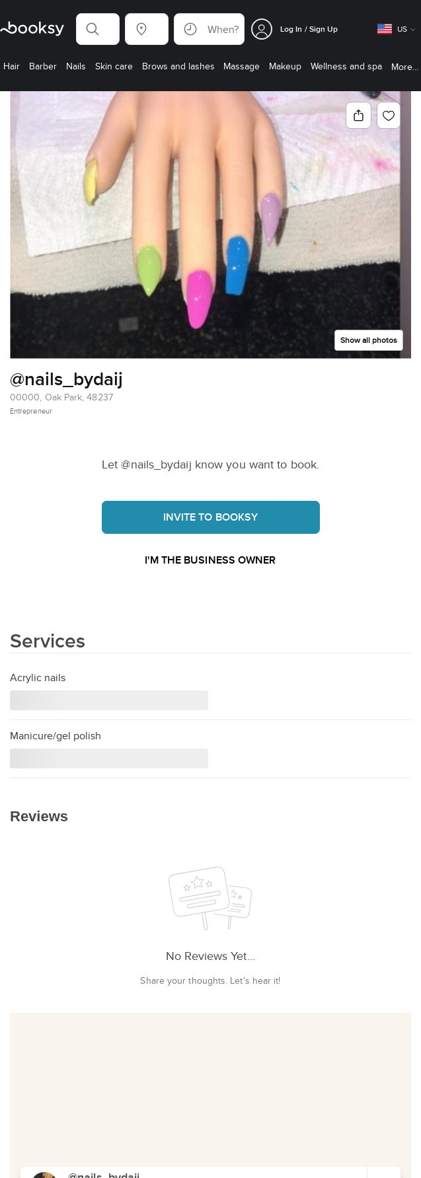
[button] (98, 29)
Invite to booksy (210, 517)
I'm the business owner (210, 560)
